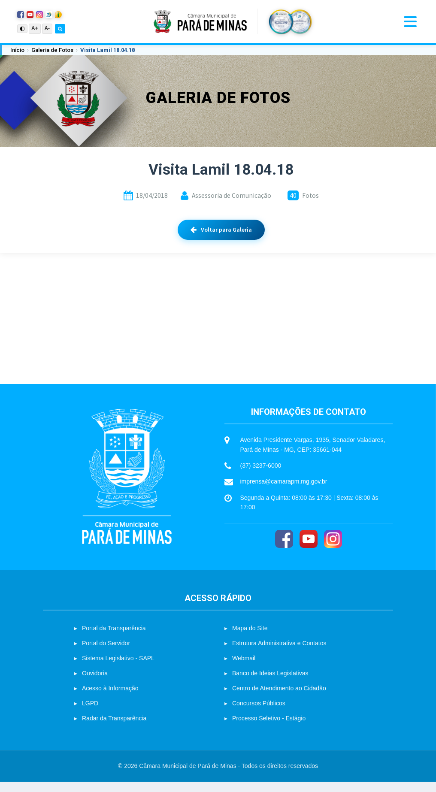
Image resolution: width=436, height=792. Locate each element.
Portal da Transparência (114, 638)
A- (47, 28)
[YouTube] (309, 549)
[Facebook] (284, 549)
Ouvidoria (95, 683)
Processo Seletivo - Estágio (269, 728)
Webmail (243, 668)
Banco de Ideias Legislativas (270, 683)
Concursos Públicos (258, 713)
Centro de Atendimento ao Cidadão (279, 698)
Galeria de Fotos (52, 50)
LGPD (90, 713)
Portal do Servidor (106, 653)
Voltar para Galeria (221, 229)
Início (17, 50)
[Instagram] (333, 549)
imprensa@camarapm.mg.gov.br (283, 491)
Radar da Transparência (114, 728)
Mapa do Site (250, 638)
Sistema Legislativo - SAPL (118, 668)
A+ (34, 28)
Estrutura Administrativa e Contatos (279, 653)
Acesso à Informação (110, 698)
